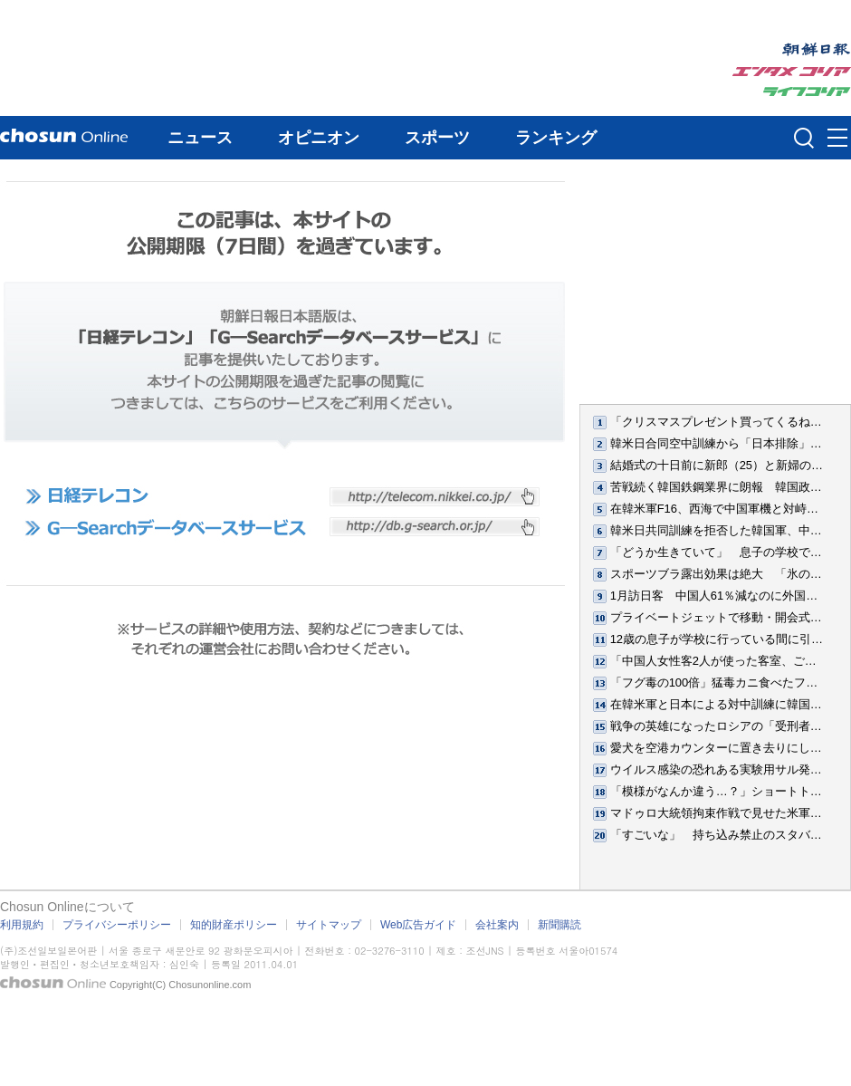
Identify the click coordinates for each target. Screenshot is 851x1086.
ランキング (556, 138)
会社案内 (497, 924)
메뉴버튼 (837, 138)
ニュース (200, 138)
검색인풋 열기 (804, 137)
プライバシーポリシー (116, 924)
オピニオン (318, 138)
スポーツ (437, 138)
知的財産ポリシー (233, 924)
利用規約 (21, 924)
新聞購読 (559, 924)
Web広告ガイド (418, 924)
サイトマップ (328, 924)
